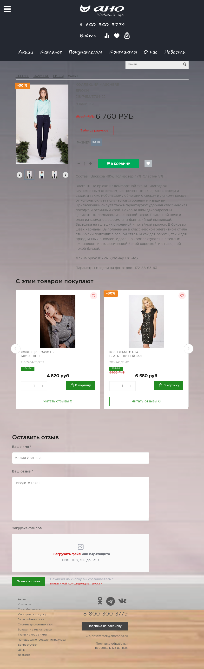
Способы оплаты (29, 609)
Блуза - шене (31, 356)
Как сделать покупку (32, 614)
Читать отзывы (57, 401)
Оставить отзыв (28, 581)
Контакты (123, 52)
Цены (21, 650)
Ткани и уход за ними (32, 635)
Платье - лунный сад (125, 356)
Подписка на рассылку (105, 626)
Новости (175, 52)
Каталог (51, 52)
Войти (89, 35)
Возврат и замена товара (35, 630)
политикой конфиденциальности (76, 583)
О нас (151, 52)
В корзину (118, 164)
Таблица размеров (94, 130)
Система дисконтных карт (35, 624)
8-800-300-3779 (102, 24)
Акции (25, 52)
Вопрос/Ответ (28, 645)
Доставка (24, 655)
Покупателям (85, 52)
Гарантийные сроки (31, 619)
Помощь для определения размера (42, 640)
